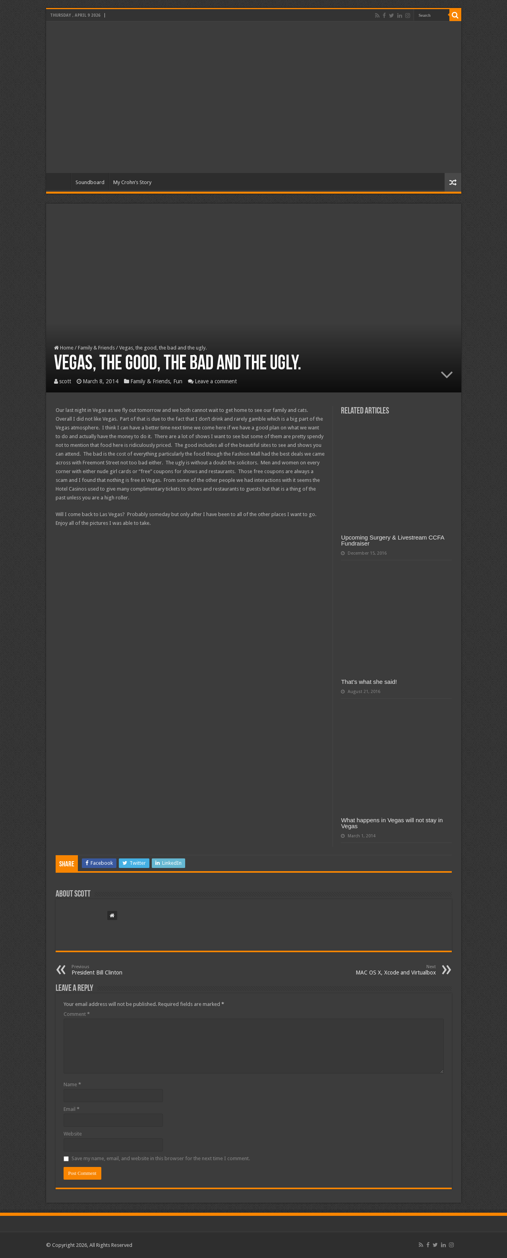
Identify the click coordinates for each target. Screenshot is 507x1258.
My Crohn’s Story (132, 182)
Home (60, 181)
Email (71, 1109)
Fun (177, 381)
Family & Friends (96, 348)
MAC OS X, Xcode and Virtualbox (395, 970)
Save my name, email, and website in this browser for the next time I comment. (161, 1158)
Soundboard (89, 182)
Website (73, 1134)
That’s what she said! (369, 681)
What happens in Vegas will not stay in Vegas (392, 823)
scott (65, 381)
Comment (77, 1014)
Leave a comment (216, 381)
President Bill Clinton (112, 970)
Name (72, 1084)
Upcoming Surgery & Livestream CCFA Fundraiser (392, 540)
